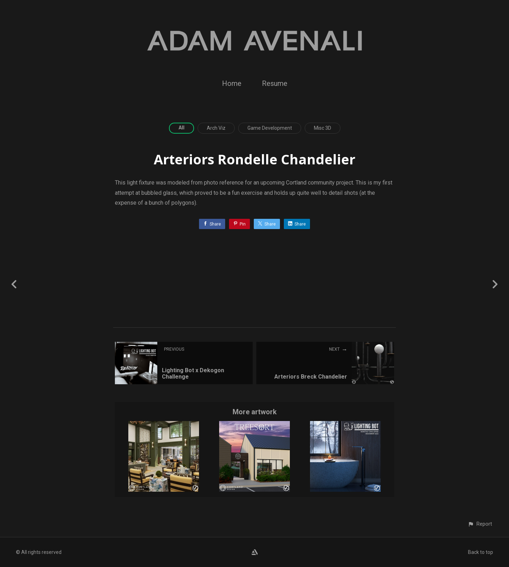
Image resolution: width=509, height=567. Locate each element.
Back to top (480, 552)
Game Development (269, 128)
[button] (480, 524)
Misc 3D (322, 128)
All (182, 127)
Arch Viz (216, 128)
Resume (274, 83)
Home (231, 83)
